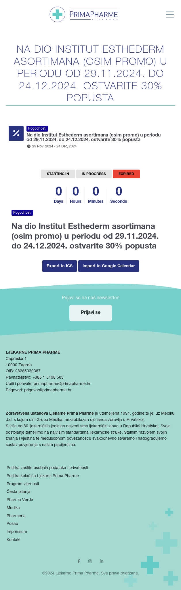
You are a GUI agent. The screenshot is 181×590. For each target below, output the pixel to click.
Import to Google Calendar (109, 266)
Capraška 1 (16, 359)
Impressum (17, 532)
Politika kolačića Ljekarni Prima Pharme (43, 476)
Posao (12, 524)
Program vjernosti (23, 484)
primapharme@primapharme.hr (62, 384)
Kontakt (13, 540)
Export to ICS (60, 266)
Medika (13, 508)
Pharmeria (16, 516)
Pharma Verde (20, 500)
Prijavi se (90, 313)
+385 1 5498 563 (48, 378)
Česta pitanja (19, 492)
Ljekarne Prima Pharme (77, 574)
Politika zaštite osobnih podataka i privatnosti (47, 468)
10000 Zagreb (19, 365)
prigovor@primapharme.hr (48, 390)
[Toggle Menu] (170, 15)
